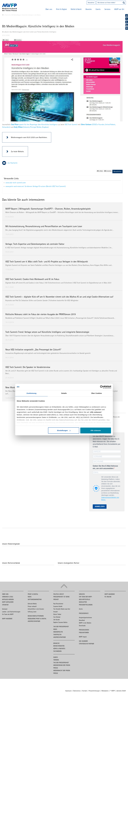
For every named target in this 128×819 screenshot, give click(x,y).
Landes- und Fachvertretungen (11, 612)
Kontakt (84, 691)
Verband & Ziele (7, 597)
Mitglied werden (8, 599)
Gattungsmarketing (35, 599)
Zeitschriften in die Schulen (36, 609)
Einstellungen (63, 430)
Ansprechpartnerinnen (85, 617)
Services (107, 9)
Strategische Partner (86, 644)
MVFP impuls (83, 637)
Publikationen (84, 632)
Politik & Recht (76, 9)
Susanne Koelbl (57, 606)
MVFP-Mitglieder (7, 602)
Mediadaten (105, 691)
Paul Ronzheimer (58, 604)
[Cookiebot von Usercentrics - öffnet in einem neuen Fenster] (101, 387)
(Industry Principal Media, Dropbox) (31, 127)
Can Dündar (56, 617)
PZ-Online (108, 597)
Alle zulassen (95, 430)
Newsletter (91, 2)
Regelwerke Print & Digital (37, 618)
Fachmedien (57, 651)
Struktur (5, 605)
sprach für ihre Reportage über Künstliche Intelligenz (34, 124)
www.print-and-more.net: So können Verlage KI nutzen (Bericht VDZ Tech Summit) (36, 186)
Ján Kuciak (56, 619)
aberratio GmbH (121, 691)
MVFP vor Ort (119, 9)
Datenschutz (77, 691)
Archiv (81, 609)
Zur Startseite (12, 163)
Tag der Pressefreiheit (61, 626)
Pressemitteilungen (85, 605)
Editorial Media (32, 604)
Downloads (82, 625)
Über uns (48, 9)
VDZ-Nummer (83, 641)
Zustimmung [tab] (31, 393)
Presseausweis (84, 630)
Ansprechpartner (34, 621)
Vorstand (4, 609)
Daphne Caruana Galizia (60, 622)
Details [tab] (64, 393)
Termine (56, 660)
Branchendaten (58, 646)
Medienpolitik (58, 632)
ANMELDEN (100, 506)
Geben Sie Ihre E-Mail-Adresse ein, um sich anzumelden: (105, 467)
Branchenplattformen (36, 616)
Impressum (68, 691)
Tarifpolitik (57, 634)
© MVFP (112, 691)
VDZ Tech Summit (71, 124)
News (29, 597)
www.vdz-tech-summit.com (16, 183)
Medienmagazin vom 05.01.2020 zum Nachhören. (29, 137)
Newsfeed (82, 620)
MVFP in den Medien (85, 623)
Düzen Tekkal (57, 614)
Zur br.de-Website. (17, 151)
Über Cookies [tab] (96, 393)
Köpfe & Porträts (59, 648)
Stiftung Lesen (32, 612)
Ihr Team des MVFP (7, 614)
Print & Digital (61, 9)
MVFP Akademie (7, 618)
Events (98, 9)
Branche (89, 9)
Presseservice (83, 613)
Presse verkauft (32, 606)
